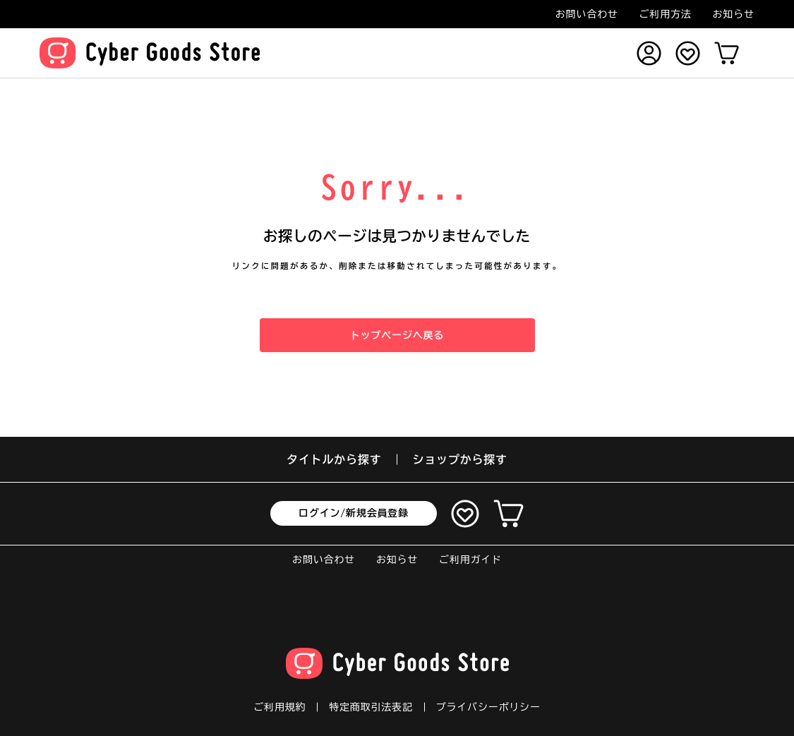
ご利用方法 (665, 14)
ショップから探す (460, 459)
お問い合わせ (586, 14)
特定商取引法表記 (370, 707)
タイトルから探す (334, 459)
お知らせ (733, 14)
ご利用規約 (279, 707)
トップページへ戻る (397, 335)
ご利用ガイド (470, 560)
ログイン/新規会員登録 (354, 513)
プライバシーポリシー (488, 707)
